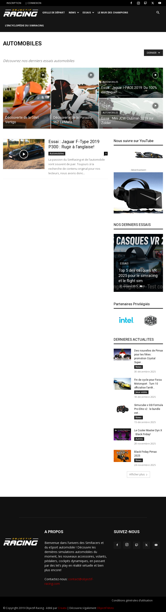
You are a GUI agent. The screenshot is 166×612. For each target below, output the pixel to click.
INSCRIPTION (13, 3)
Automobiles (110, 82)
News (74, 12)
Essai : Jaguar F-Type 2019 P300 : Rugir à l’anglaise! (73, 144)
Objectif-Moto (105, 608)
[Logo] (21, 12)
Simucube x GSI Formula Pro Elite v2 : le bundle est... (148, 409)
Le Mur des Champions (113, 12)
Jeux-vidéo (141, 392)
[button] (158, 13)
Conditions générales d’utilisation (132, 600)
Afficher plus (138, 474)
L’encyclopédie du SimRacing (24, 25)
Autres (139, 438)
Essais (88, 12)
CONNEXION (34, 3)
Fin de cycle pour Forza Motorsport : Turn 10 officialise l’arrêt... (148, 383)
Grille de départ (53, 12)
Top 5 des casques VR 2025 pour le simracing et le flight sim (138, 275)
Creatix (62, 608)
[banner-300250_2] (138, 192)
